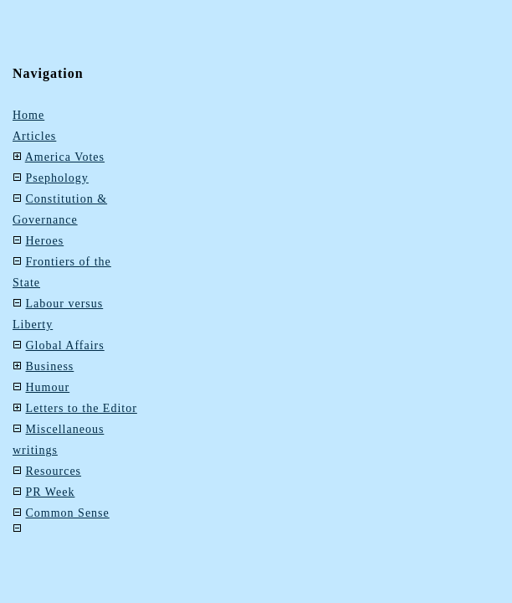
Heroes (45, 240)
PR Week (50, 492)
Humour (48, 387)
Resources (54, 471)
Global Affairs (65, 345)
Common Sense (68, 513)
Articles (34, 136)
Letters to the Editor (81, 408)
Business (50, 366)
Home (28, 115)
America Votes (65, 157)
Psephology (57, 178)
